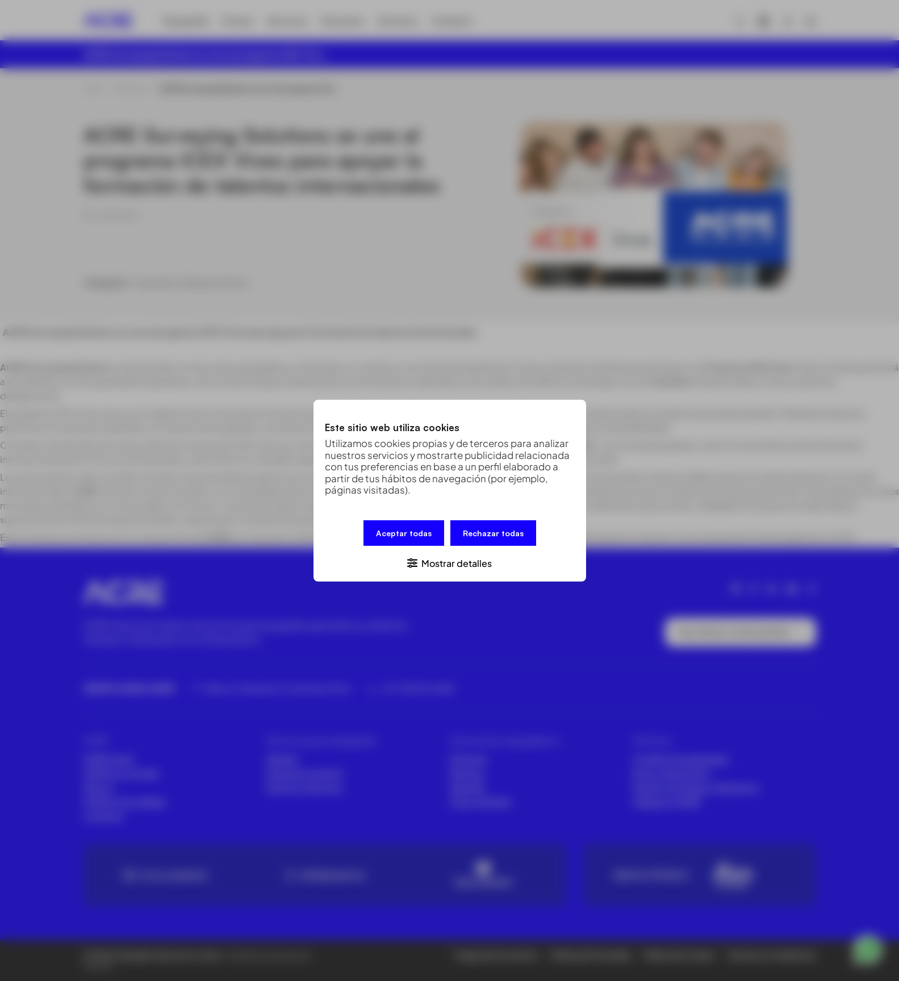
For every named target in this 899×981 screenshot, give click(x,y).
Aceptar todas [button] (404, 532)
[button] (450, 562)
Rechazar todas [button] (493, 532)
